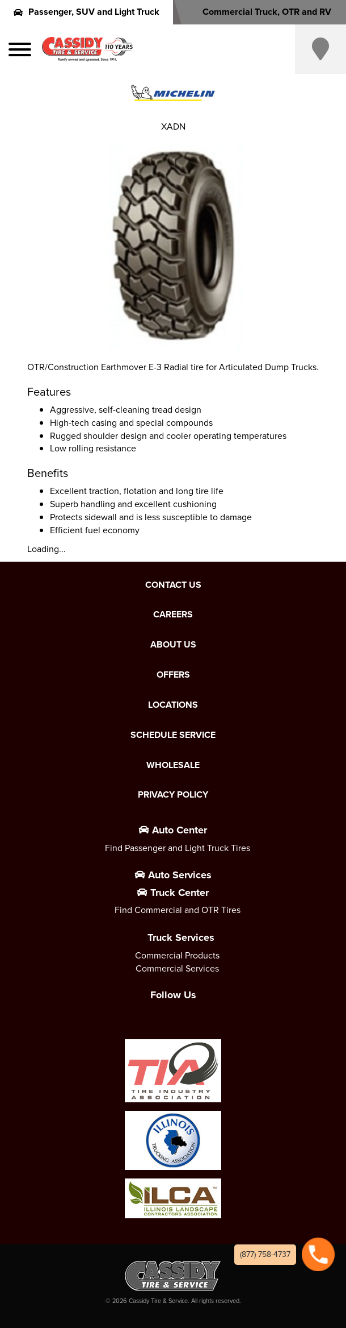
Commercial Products (177, 955)
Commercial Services (177, 968)
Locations (173, 705)
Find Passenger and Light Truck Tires (177, 847)
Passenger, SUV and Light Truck (86, 11)
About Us (173, 644)
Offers (173, 675)
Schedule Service (173, 735)
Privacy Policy (173, 795)
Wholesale (173, 765)
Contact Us (173, 585)
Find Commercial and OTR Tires (177, 909)
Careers (173, 614)
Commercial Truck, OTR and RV (259, 11)
